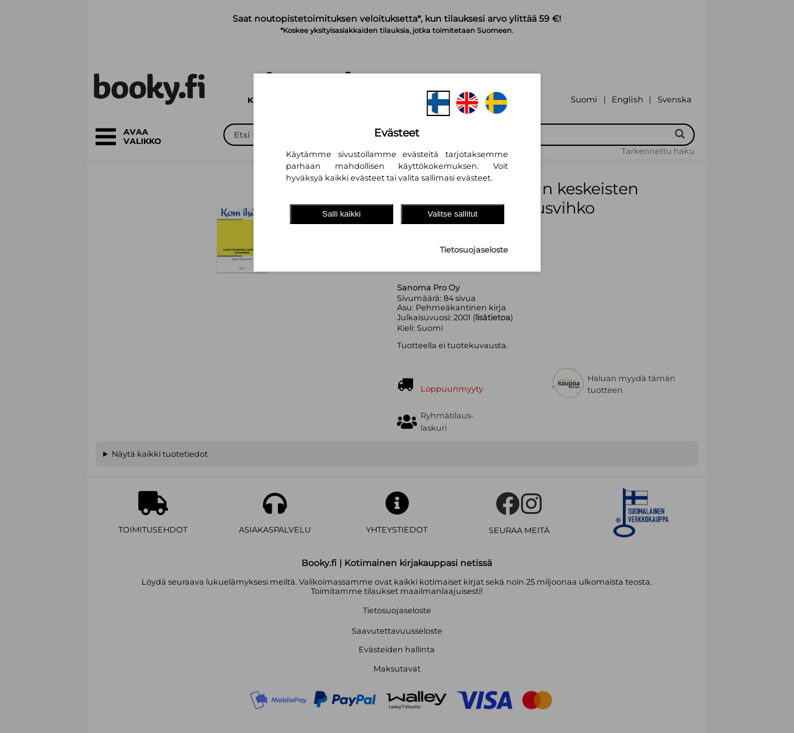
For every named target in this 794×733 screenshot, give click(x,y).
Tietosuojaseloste (474, 249)
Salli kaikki (341, 213)
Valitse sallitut (452, 213)
